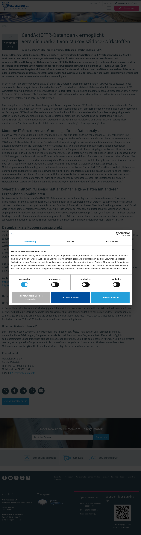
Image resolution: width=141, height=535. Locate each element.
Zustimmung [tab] (29, 242)
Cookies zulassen (110, 297)
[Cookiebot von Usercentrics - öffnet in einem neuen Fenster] (118, 234)
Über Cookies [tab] (111, 242)
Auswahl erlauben (70, 297)
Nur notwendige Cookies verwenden (31, 297)
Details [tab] (70, 242)
